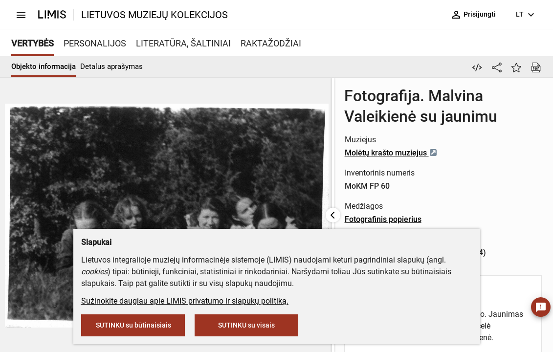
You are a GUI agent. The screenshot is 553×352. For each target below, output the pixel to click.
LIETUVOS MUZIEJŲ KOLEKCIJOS (154, 15)
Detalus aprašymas (111, 66)
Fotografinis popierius (282, 198)
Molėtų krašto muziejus (290, 132)
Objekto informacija (43, 66)
